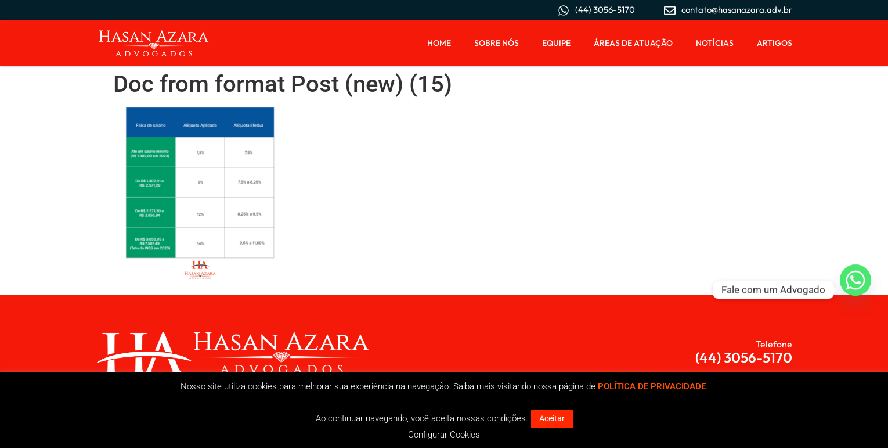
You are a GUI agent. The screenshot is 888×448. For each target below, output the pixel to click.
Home (439, 43)
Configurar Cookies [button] (444, 434)
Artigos (774, 43)
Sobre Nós (496, 43)
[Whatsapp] (855, 290)
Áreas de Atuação (633, 43)
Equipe (556, 43)
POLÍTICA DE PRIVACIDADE (652, 386)
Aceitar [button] (552, 418)
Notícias (715, 43)
